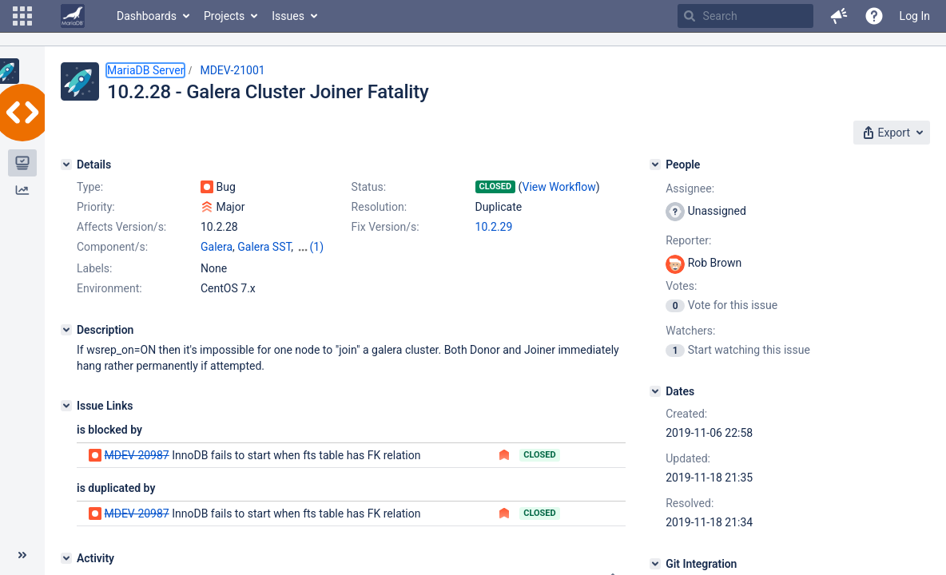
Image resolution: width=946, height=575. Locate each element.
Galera (217, 246)
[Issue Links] (66, 405)
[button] (22, 16)
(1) (317, 246)
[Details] (66, 164)
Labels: (94, 268)
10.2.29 (494, 226)
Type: (90, 186)
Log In (915, 16)
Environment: (109, 288)
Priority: (96, 206)
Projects (224, 16)
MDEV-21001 (232, 70)
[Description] (66, 329)
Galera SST (264, 246)
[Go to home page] (73, 16)
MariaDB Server (145, 70)
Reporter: (688, 240)
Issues (288, 16)
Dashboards (147, 16)
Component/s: (112, 246)
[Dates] (655, 391)
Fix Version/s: (385, 226)
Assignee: (690, 188)
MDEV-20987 (136, 455)
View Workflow (559, 186)
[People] (655, 164)
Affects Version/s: (121, 226)
